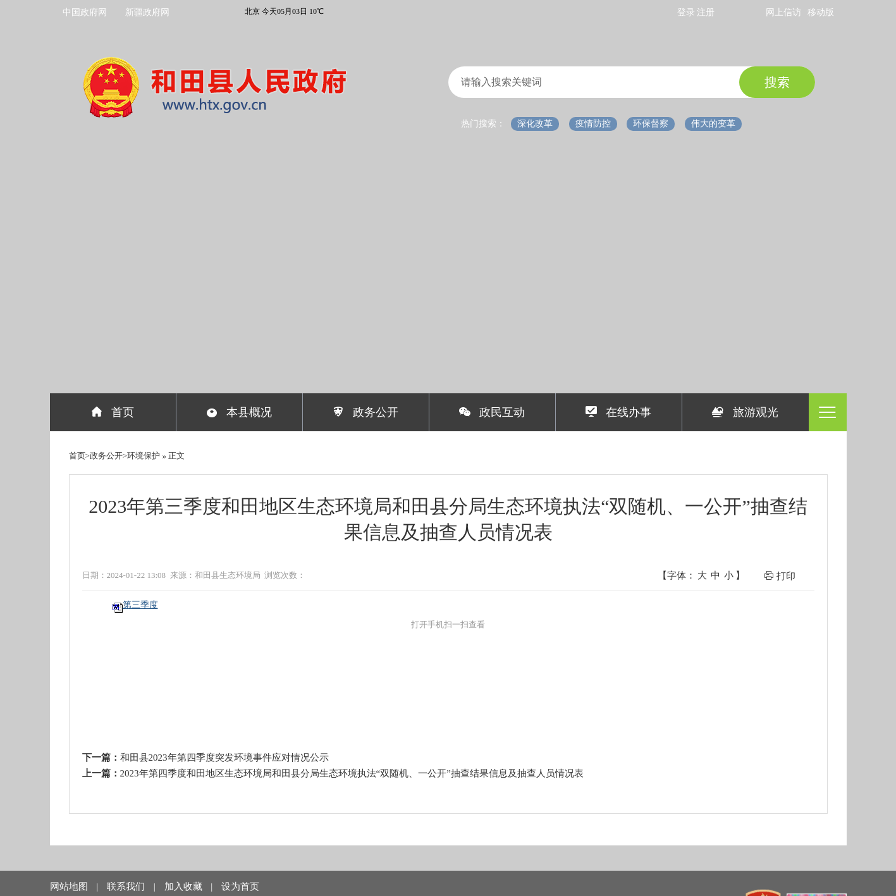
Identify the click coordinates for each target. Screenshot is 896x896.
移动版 (820, 12)
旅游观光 (745, 412)
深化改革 (535, 123)
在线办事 (619, 412)
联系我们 (127, 886)
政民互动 (492, 412)
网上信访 (783, 12)
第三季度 (140, 605)
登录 (687, 12)
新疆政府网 (147, 12)
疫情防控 (593, 123)
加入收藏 (184, 886)
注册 (706, 12)
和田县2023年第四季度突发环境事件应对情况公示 (224, 757)
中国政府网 (85, 12)
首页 (113, 412)
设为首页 (240, 886)
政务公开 (366, 412)
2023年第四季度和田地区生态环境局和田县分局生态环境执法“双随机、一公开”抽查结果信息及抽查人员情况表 (352, 773)
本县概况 (239, 412)
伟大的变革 (713, 123)
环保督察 (650, 123)
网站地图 (70, 886)
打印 (779, 575)
